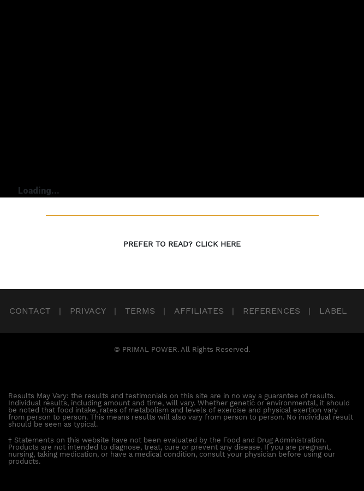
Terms (140, 311)
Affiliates (199, 311)
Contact (30, 311)
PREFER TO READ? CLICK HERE (182, 243)
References (271, 311)
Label (333, 311)
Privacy (88, 311)
